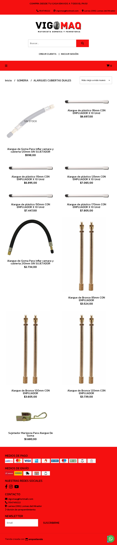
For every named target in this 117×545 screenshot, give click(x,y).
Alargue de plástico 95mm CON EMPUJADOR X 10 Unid (87, 111)
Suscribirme (51, 523)
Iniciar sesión (69, 54)
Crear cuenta (48, 54)
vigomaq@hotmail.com (19, 499)
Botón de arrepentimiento (20, 509)
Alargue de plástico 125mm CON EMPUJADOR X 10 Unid (86, 178)
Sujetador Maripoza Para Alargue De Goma (30, 434)
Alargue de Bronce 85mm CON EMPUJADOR (86, 298)
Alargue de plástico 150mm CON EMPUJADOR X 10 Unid (30, 205)
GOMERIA (23, 80)
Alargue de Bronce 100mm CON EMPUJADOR (30, 391)
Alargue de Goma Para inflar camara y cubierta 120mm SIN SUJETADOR (30, 150)
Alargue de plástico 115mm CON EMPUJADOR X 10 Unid (30, 178)
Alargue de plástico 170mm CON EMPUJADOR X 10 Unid (86, 205)
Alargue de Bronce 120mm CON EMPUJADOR (86, 391)
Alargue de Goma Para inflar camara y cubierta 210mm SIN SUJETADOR (30, 262)
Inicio (8, 80)
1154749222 (13, 502)
